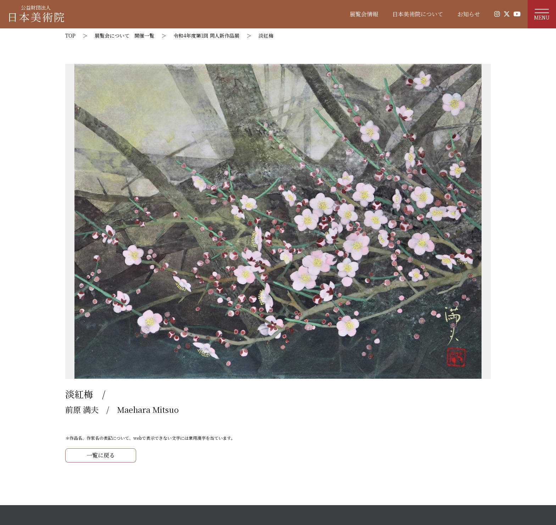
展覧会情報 (364, 14)
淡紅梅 (265, 35)
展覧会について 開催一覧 (124, 35)
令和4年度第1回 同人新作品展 (206, 35)
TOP (70, 35)
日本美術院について (417, 14)
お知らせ (468, 14)
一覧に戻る (101, 455)
